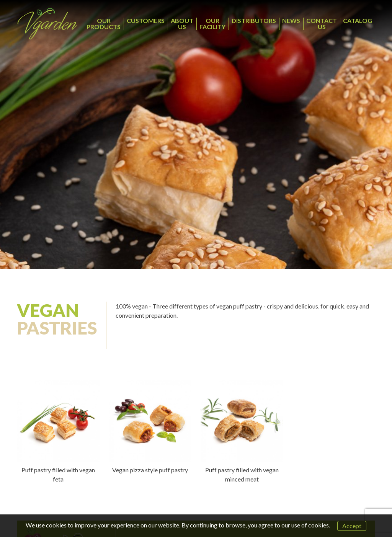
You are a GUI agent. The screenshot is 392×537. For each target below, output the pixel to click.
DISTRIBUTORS (254, 20)
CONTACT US (321, 23)
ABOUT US (182, 23)
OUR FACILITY (212, 23)
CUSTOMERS (146, 20)
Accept (351, 525)
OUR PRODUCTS (104, 23)
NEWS (291, 20)
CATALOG (357, 20)
